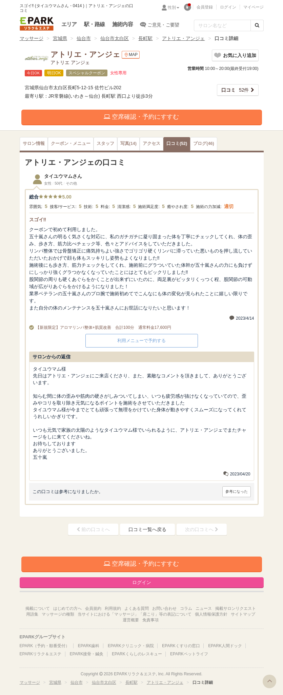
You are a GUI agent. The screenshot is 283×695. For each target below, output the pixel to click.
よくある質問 (136, 608)
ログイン (228, 7)
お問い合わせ (164, 608)
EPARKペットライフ (189, 654)
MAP (131, 54)
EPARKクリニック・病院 (131, 645)
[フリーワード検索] (222, 25)
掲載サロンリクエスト (235, 608)
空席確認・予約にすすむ (141, 116)
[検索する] (257, 25)
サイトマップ (243, 614)
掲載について (37, 608)
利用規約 (113, 608)
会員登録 (205, 7)
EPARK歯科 (89, 645)
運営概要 (131, 620)
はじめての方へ (67, 608)
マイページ (253, 7)
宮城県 (60, 38)
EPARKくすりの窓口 (181, 645)
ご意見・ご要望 (159, 24)
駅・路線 (94, 24)
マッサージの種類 (58, 614)
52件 (235, 90)
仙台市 (84, 38)
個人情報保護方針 (211, 614)
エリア (69, 24)
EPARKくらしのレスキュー (137, 654)
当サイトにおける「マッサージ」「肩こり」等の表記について (134, 614)
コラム (186, 608)
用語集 (32, 614)
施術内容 (122, 24)
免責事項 (150, 620)
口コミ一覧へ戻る (147, 529)
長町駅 (145, 38)
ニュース (204, 608)
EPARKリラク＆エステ (37, 24)
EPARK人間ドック (225, 645)
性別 (173, 7)
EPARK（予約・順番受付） (45, 645)
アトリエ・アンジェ (183, 38)
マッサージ (31, 38)
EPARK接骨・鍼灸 (87, 654)
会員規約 (93, 608)
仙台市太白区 (114, 38)
